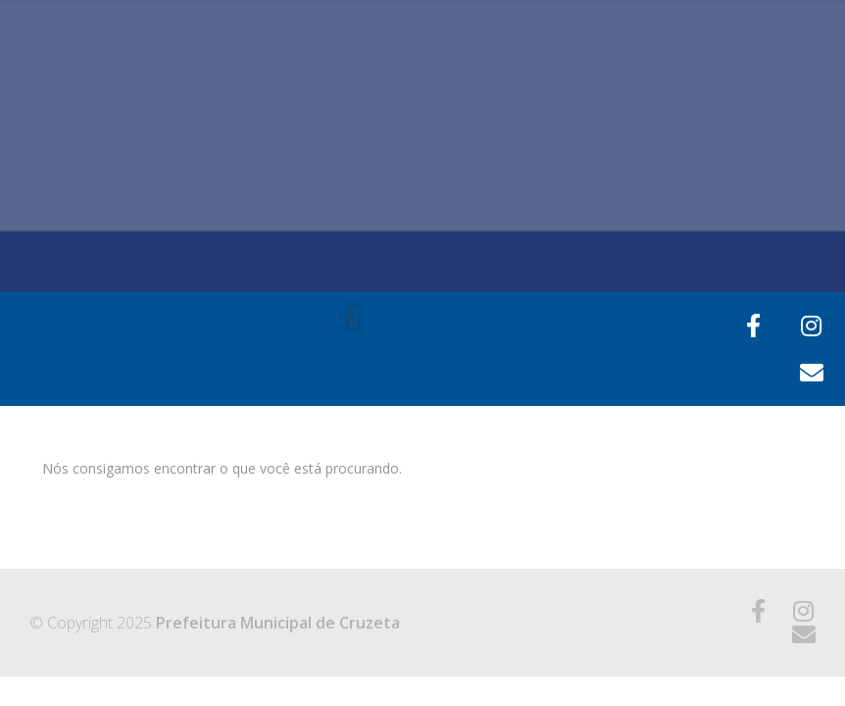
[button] (353, 318)
